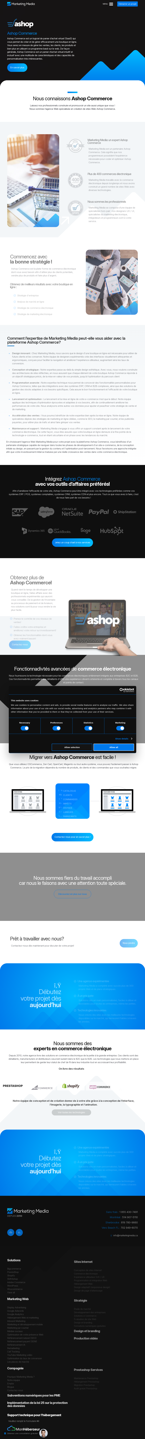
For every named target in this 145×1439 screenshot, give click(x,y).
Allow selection (72, 747)
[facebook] (10, 1234)
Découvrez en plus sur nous (72, 891)
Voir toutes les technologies (67, 1110)
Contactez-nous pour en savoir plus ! (72, 834)
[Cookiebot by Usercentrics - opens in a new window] (121, 690)
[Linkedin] (19, 1234)
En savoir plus (18, 66)
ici (42, 1418)
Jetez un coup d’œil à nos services (72, 539)
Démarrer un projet (127, 4)
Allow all (113, 747)
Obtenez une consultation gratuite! (22, 1433)
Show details (121, 738)
